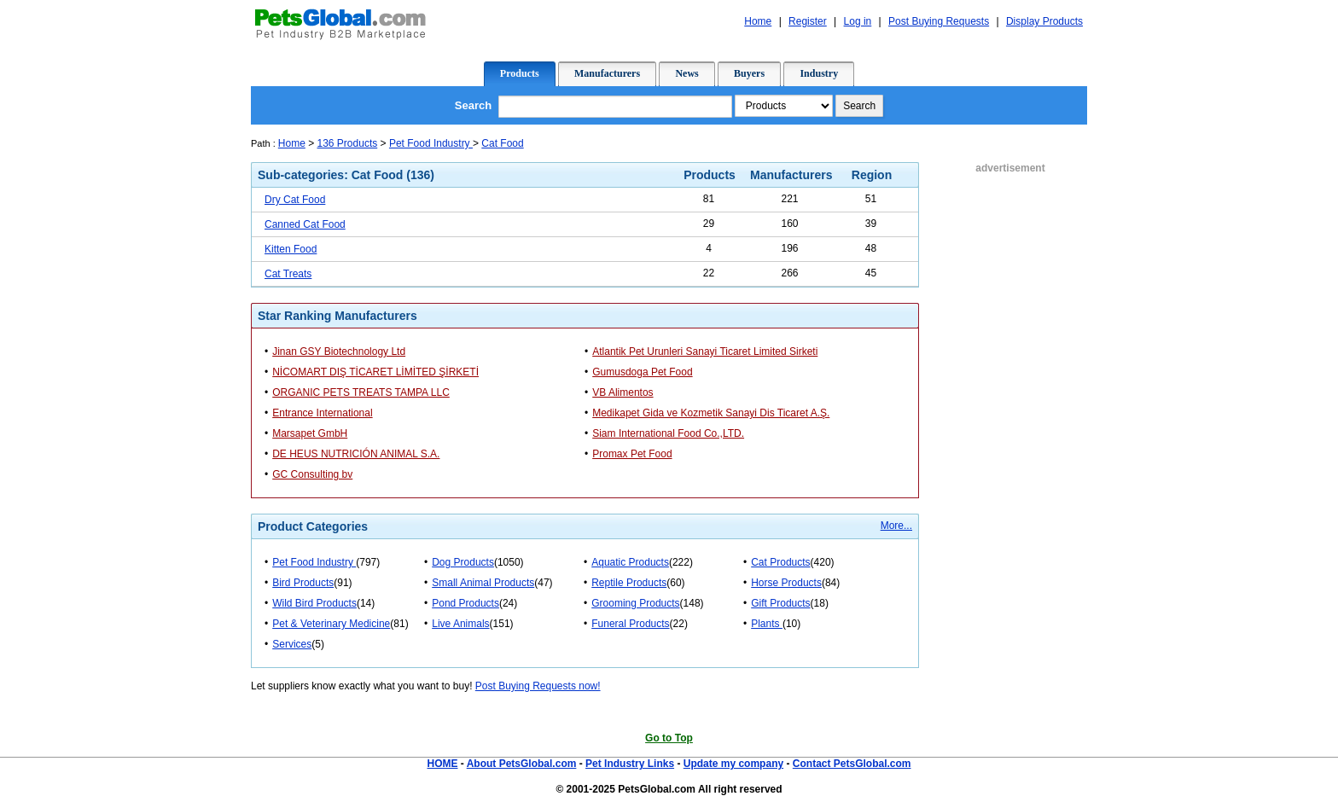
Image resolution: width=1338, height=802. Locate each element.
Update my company (733, 764)
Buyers (749, 73)
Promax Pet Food (632, 454)
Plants (766, 624)
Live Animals (460, 624)
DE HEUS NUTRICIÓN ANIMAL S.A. (355, 454)
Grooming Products (635, 603)
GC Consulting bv (312, 474)
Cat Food (502, 143)
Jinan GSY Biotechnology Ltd (338, 351)
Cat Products (780, 562)
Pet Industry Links (629, 764)
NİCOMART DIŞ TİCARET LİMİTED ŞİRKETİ (375, 372)
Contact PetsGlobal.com (852, 764)
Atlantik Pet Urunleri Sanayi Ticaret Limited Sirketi (704, 351)
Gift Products (780, 603)
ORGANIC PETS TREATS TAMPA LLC (361, 392)
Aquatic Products (630, 562)
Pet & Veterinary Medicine (331, 624)
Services (291, 644)
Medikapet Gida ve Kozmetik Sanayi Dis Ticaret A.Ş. (710, 413)
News (686, 73)
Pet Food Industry (431, 143)
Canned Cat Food (305, 224)
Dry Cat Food (295, 200)
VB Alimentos (622, 392)
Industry (819, 73)
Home (291, 143)
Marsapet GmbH (309, 433)
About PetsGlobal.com (522, 764)
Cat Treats (288, 274)
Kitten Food (291, 249)
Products (519, 73)
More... (896, 526)
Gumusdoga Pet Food (642, 372)
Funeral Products (630, 624)
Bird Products (303, 583)
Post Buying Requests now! (538, 686)
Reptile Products (628, 583)
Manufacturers (607, 73)
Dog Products (463, 562)
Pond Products (465, 603)
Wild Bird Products (314, 603)
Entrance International (322, 413)
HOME (442, 764)
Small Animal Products (483, 583)
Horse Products (786, 583)
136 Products (347, 143)
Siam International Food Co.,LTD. (668, 433)
